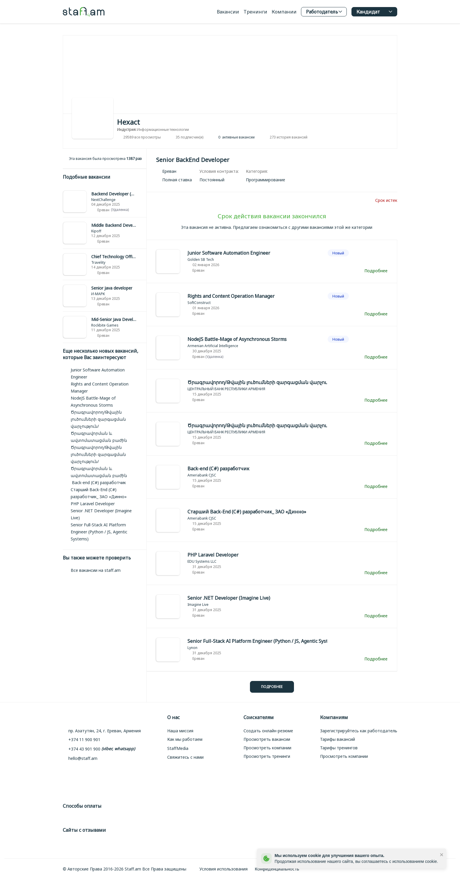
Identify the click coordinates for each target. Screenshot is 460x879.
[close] (442, 854)
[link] (104, 201)
